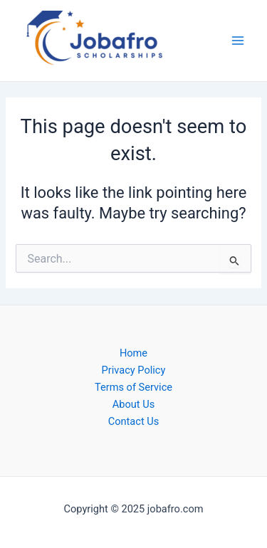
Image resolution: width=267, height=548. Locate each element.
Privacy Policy (134, 370)
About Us (133, 404)
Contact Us (133, 421)
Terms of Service (133, 387)
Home (133, 353)
